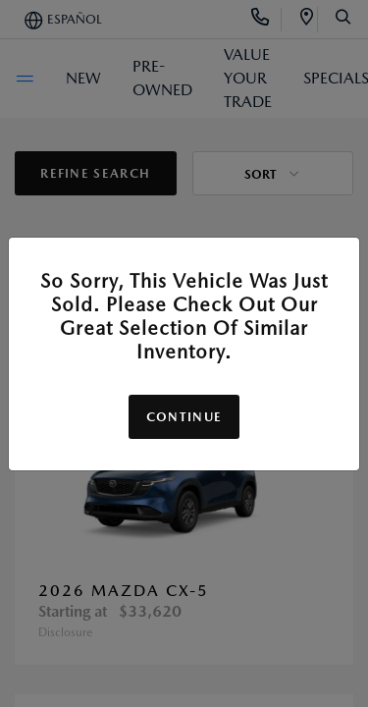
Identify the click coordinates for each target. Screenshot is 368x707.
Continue (184, 416)
